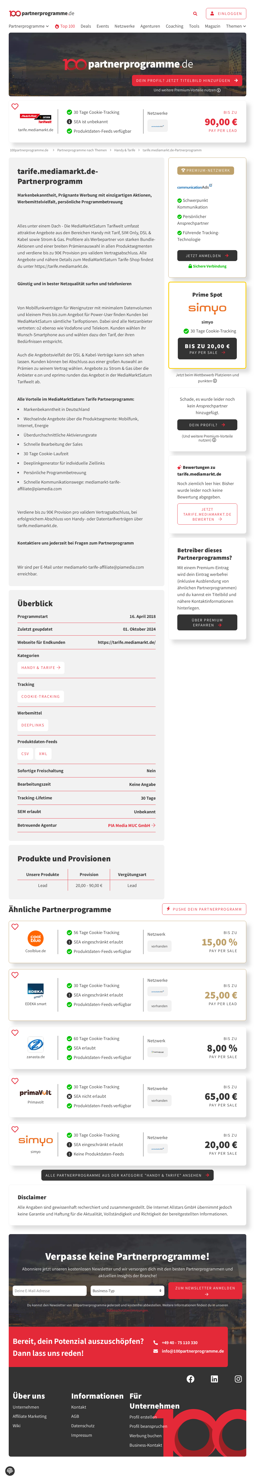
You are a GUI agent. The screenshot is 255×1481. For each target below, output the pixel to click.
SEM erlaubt (29, 811)
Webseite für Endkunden (41, 642)
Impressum (81, 1436)
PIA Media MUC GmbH (132, 825)
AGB (75, 1417)
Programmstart (32, 616)
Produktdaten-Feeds (37, 741)
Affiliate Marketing (30, 1417)
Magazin (212, 26)
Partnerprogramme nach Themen (82, 150)
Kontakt (78, 1407)
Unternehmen (26, 1407)
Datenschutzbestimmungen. (128, 1311)
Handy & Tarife (124, 150)
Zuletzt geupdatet (35, 629)
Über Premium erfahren (207, 624)
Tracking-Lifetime (34, 798)
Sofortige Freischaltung (40, 770)
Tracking (25, 684)
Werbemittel (29, 713)
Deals (86, 26)
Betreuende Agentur (37, 825)
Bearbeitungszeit (34, 784)
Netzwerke (125, 26)
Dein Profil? (207, 425)
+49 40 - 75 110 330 (175, 1343)
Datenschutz (83, 1426)
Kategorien (28, 655)
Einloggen (226, 13)
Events (103, 26)
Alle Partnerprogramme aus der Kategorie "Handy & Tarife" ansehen (127, 1175)
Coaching (174, 26)
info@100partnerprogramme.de (188, 1351)
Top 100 (65, 26)
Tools (194, 26)
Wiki (16, 1426)
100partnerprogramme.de (29, 150)
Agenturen (150, 26)
